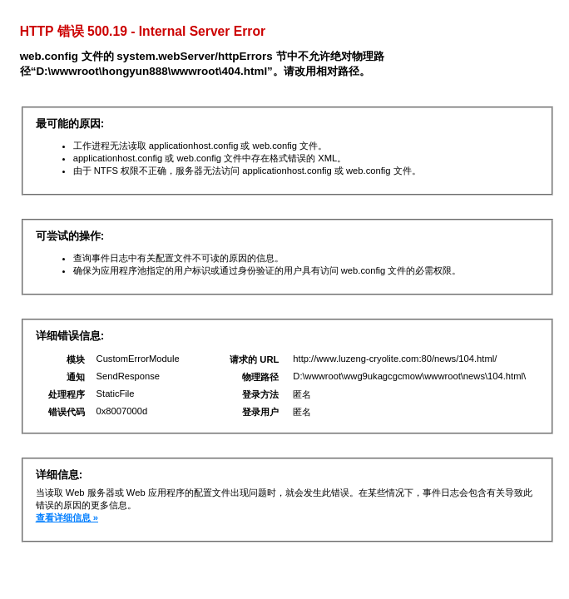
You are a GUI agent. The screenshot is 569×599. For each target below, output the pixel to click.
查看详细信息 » (67, 517)
